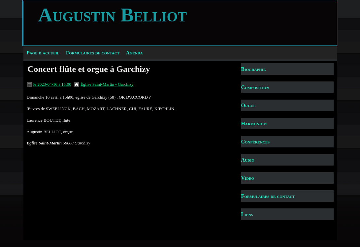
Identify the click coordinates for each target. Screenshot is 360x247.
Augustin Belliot (112, 15)
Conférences (255, 141)
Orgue (248, 105)
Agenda (134, 52)
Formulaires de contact (92, 52)
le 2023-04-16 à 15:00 (52, 84)
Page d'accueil (43, 52)
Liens (247, 214)
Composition (255, 87)
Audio (247, 160)
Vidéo (247, 178)
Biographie (253, 69)
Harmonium (254, 123)
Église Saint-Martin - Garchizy (107, 84)
